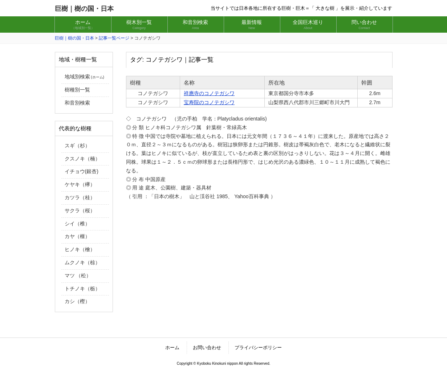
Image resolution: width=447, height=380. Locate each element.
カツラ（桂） (80, 197)
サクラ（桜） (80, 210)
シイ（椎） (77, 223)
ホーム (172, 347)
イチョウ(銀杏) (81, 171)
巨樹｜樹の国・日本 (84, 8)
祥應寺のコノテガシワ (209, 93)
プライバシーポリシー (258, 347)
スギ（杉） (77, 145)
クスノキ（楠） (82, 159)
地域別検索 (84, 76)
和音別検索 (77, 103)
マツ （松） (78, 275)
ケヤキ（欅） (80, 184)
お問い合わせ (207, 347)
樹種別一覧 (77, 90)
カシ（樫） (77, 301)
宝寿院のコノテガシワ (209, 102)
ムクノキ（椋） (82, 262)
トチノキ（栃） (82, 288)
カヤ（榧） (77, 236)
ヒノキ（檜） (80, 249)
